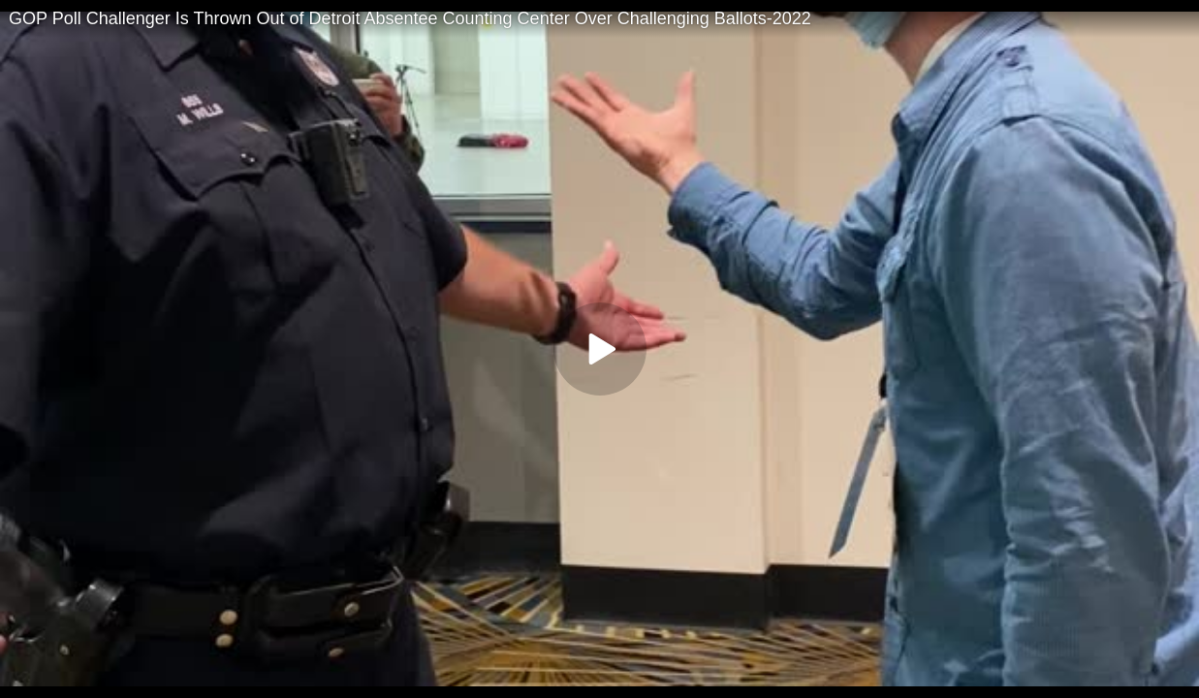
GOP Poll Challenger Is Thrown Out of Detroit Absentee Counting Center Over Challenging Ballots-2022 (410, 18)
